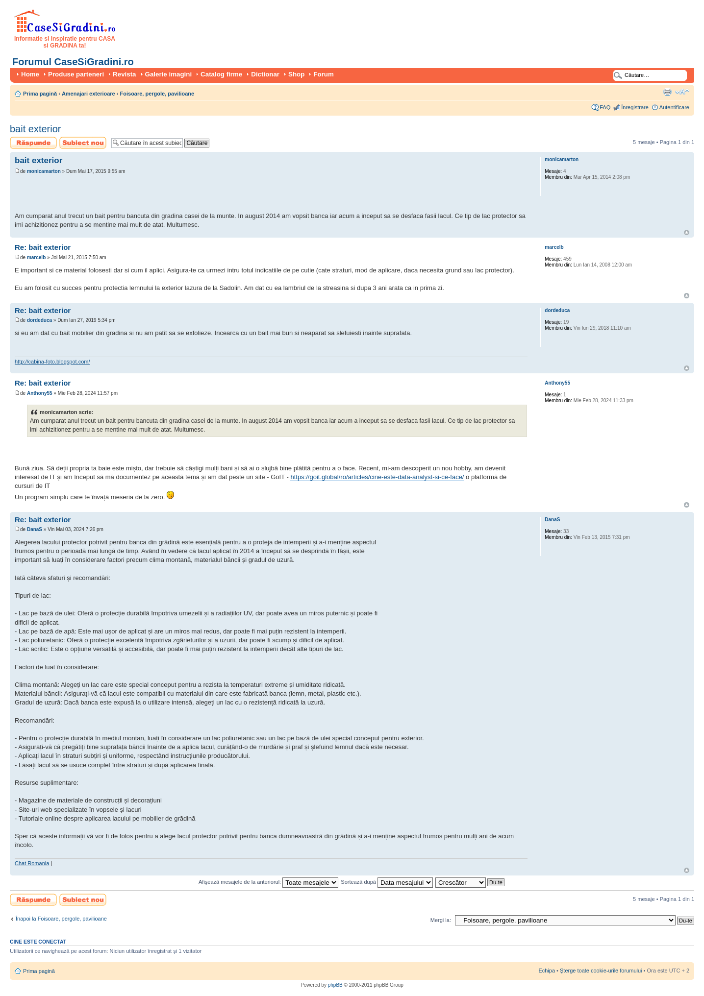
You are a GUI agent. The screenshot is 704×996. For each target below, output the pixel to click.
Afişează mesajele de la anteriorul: (268, 882)
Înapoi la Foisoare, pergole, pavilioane (61, 919)
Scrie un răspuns (33, 143)
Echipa (546, 970)
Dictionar (265, 74)
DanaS (34, 529)
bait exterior (35, 128)
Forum (323, 74)
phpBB (335, 985)
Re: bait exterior (43, 247)
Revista (124, 74)
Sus (686, 232)
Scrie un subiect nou (82, 143)
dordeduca (39, 320)
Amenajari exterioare (88, 94)
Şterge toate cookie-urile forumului (601, 970)
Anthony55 (39, 393)
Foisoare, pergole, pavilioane (157, 94)
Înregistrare (635, 107)
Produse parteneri (76, 74)
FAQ (605, 107)
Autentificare (674, 107)
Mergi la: (440, 920)
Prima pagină (40, 94)
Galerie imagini (168, 74)
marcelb (36, 257)
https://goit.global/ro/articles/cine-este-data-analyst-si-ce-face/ (377, 477)
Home (30, 74)
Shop (296, 74)
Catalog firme (221, 74)
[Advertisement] (129, 194)
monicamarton (44, 171)
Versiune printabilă (667, 91)
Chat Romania (32, 863)
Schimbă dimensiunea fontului (682, 91)
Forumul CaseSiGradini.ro (73, 61)
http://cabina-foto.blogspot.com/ (52, 361)
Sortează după (387, 882)
